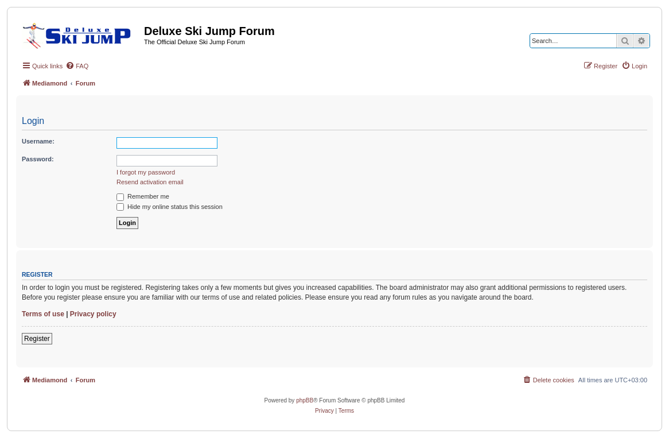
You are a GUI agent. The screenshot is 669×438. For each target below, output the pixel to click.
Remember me (142, 196)
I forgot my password (145, 172)
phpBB (304, 400)
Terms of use (43, 314)
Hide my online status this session (169, 206)
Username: (38, 141)
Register (37, 339)
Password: (38, 159)
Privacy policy (93, 314)
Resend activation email (150, 182)
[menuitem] (76, 66)
